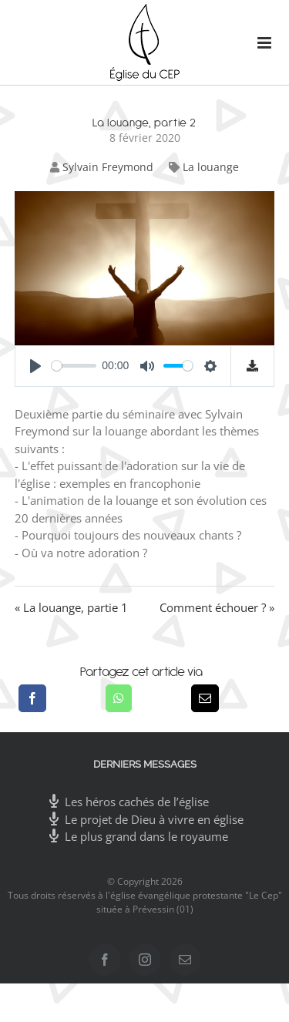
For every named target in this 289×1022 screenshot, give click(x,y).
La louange (211, 167)
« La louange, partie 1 (71, 607)
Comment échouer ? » (217, 607)
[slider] (74, 365)
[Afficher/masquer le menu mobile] (258, 42)
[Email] (205, 698)
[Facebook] (32, 698)
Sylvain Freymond (107, 167)
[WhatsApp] (119, 698)
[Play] (35, 366)
